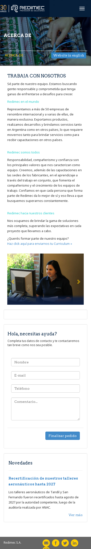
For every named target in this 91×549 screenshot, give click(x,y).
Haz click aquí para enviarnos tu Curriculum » (39, 243)
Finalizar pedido (63, 436)
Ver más (76, 515)
